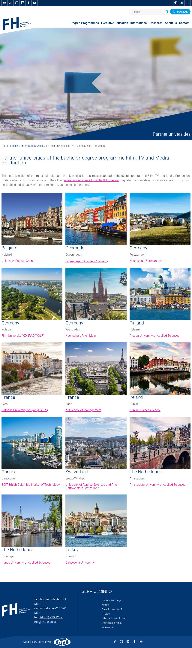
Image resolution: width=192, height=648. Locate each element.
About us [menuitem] (171, 23)
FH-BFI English (10, 145)
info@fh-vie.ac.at (45, 622)
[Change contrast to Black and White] (175, 2)
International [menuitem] (139, 23)
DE (187, 3)
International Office (32, 145)
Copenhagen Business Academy (86, 261)
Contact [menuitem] (184, 23)
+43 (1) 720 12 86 (51, 617)
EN (181, 3)
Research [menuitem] (156, 23)
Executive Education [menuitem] (114, 23)
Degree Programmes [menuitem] (85, 23)
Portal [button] (180, 11)
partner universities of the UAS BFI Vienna (91, 180)
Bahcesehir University (79, 562)
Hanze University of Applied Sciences (26, 562)
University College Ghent (18, 261)
